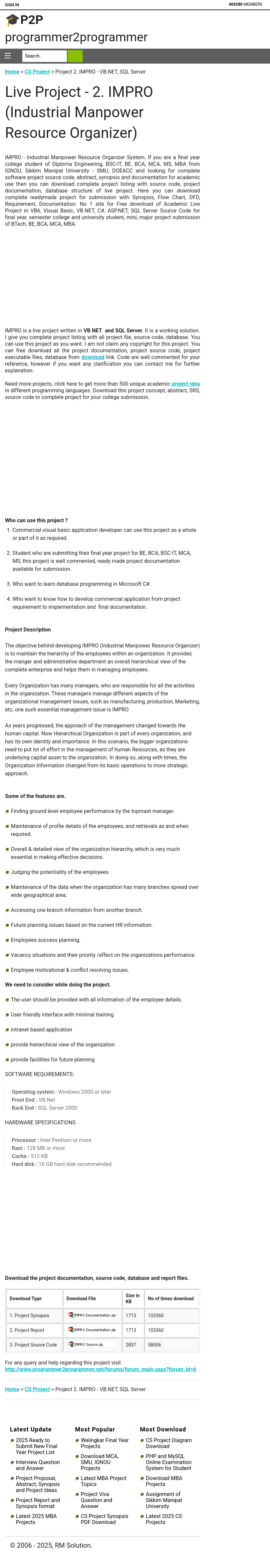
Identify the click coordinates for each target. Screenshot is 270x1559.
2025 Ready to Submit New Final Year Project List (36, 1446)
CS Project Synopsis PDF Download (105, 1519)
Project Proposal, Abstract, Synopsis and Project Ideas (38, 1484)
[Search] (44, 56)
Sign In (12, 5)
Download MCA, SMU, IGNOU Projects (100, 1462)
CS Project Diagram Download (169, 1443)
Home (12, 72)
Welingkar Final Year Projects (105, 1443)
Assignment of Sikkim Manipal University (164, 1500)
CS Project (37, 72)
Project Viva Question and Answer (96, 1500)
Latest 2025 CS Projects (164, 1519)
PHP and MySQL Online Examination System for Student (168, 1462)
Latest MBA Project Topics (104, 1481)
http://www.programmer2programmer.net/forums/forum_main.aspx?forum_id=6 (100, 1369)
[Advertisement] (102, 280)
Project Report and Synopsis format (38, 1503)
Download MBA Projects (164, 1481)
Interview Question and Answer (38, 1465)
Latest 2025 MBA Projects (36, 1519)
